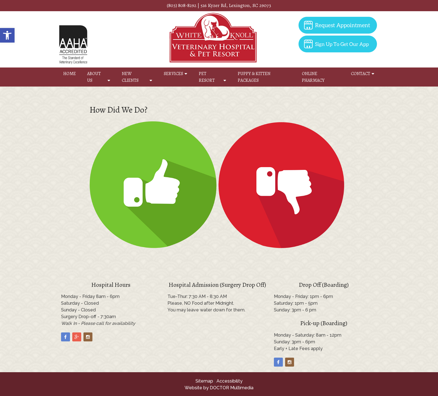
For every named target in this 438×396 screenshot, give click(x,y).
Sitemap (204, 381)
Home (69, 74)
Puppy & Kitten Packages (254, 77)
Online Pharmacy (313, 77)
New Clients (130, 77)
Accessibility (229, 381)
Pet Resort (207, 77)
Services (173, 74)
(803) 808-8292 (181, 5)
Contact (360, 74)
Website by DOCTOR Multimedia (219, 387)
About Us (94, 77)
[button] (7, 35)
